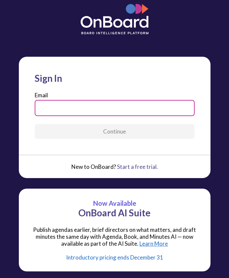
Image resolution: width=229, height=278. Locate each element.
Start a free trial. (137, 166)
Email (41, 95)
